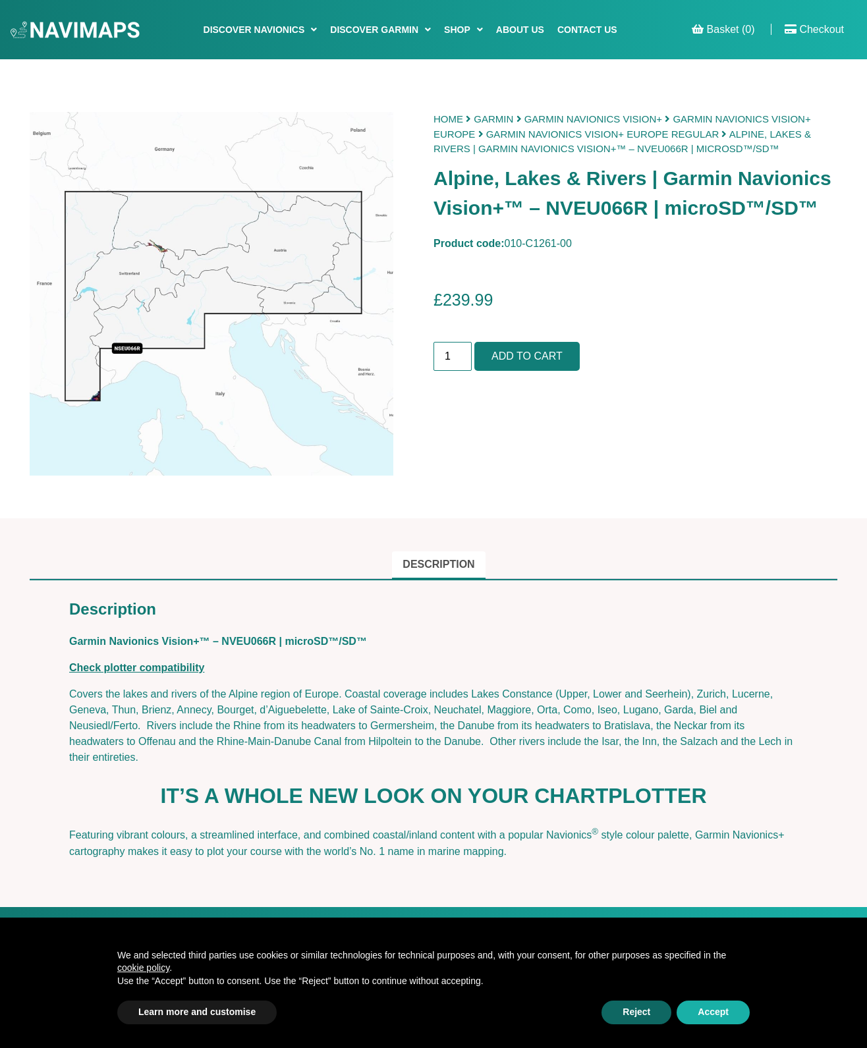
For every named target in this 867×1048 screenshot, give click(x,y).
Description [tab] (438, 564)
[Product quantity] (453, 356)
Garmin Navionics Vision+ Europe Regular (602, 134)
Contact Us (587, 29)
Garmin (493, 118)
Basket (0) (723, 29)
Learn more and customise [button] (197, 1012)
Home (448, 118)
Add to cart (527, 356)
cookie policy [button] (143, 967)
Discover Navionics (254, 29)
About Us (520, 29)
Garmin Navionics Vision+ (593, 118)
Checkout (814, 29)
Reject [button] (636, 1012)
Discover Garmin (374, 29)
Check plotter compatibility (136, 667)
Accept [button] (713, 1012)
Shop (457, 29)
